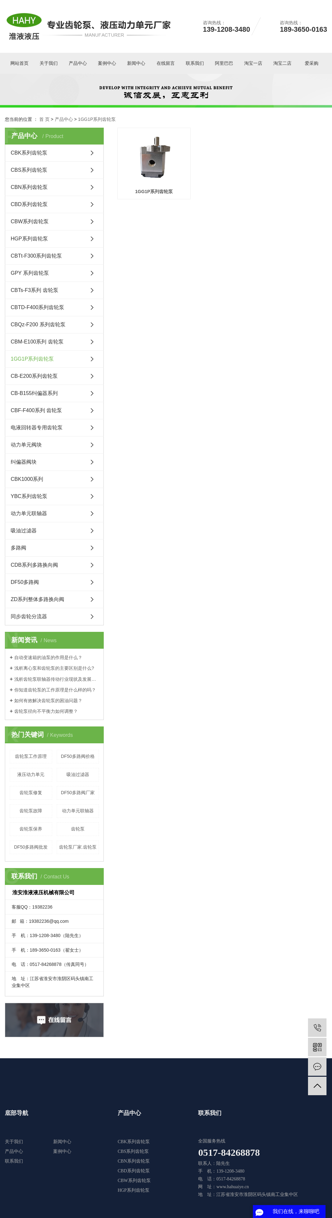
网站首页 (19, 63)
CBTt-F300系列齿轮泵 (36, 256)
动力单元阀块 (26, 444)
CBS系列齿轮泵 (29, 170)
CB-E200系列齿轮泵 (34, 376)
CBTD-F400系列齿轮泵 (37, 307)
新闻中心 (136, 63)
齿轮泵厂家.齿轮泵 (78, 847)
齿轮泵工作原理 (31, 756)
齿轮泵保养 (30, 828)
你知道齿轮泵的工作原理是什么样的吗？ (55, 689)
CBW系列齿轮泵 (30, 221)
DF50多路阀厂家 (78, 792)
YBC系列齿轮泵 (29, 496)
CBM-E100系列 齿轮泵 (37, 341)
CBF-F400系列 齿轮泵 (36, 410)
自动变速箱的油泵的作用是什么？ (48, 657)
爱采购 (311, 63)
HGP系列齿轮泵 (29, 238)
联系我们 (195, 63)
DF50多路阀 (25, 582)
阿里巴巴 (224, 63)
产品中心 (78, 63)
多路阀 (18, 548)
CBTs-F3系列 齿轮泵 (34, 290)
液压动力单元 (30, 774)
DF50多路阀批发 (31, 847)
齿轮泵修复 (30, 792)
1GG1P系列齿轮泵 (97, 119)
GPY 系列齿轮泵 (30, 273)
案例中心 (107, 63)
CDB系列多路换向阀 (34, 565)
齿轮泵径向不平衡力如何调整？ (46, 711)
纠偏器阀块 (24, 462)
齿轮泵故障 (30, 810)
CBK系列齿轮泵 (29, 153)
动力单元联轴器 (29, 513)
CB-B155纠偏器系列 (34, 393)
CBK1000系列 (27, 479)
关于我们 (49, 63)
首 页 (44, 119)
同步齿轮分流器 (29, 616)
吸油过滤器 (24, 530)
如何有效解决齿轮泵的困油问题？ (48, 700)
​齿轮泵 (78, 828)
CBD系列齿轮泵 (29, 204)
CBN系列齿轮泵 (29, 187)
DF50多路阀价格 (78, 756)
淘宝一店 (253, 63)
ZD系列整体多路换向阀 (37, 599)
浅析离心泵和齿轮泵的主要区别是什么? (54, 668)
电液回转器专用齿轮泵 (37, 427)
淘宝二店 (282, 63)
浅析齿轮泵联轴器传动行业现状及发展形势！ (56, 679)
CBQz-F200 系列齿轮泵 (38, 324)
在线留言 (166, 63)
